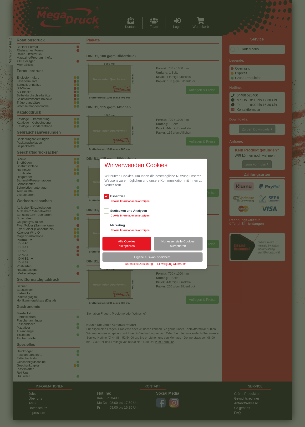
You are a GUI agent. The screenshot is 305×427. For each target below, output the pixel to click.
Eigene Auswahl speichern (152, 257)
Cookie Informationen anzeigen (130, 201)
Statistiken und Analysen (128, 210)
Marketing (117, 225)
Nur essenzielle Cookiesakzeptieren (177, 244)
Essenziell (117, 196)
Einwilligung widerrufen (172, 264)
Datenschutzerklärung (139, 264)
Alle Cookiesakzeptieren (126, 244)
